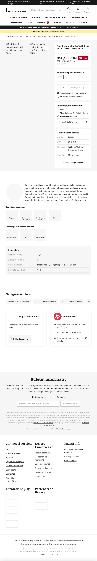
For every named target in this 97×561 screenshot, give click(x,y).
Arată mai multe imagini (28, 50)
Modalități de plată (14, 465)
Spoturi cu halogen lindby (72, 313)
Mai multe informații (70, 183)
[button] (46, 47)
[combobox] (46, 10)
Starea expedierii (13, 453)
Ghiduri (48, 472)
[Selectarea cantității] (61, 87)
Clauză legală (70, 460)
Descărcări (13, 188)
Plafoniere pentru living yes (18, 313)
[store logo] (16, 10)
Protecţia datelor (72, 456)
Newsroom (40, 476)
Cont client (11, 470)
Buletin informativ (43, 452)
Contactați (10, 474)
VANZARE (43, 22)
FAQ (7, 449)
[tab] (29, 183)
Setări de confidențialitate (23, 541)
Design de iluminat (43, 468)
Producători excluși (63, 429)
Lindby (71, 137)
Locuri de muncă (42, 464)
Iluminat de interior (17, 37)
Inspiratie (39, 472)
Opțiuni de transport (15, 461)
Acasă (8, 37)
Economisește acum (68, 27)
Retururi (9, 457)
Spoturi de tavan (30, 37)
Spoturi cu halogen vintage (45, 313)
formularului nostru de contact (43, 423)
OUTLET (70, 22)
